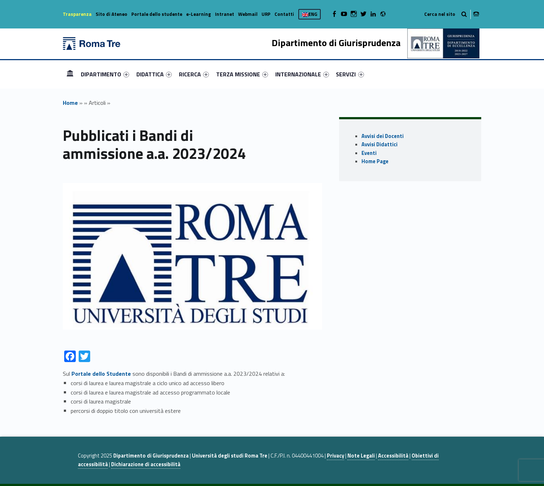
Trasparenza (77, 14)
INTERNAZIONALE (302, 74)
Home (70, 74)
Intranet (224, 14)
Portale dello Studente (101, 373)
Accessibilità (393, 456)
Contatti (284, 14)
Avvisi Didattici (379, 144)
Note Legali (361, 456)
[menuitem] (70, 74)
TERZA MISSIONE (242, 74)
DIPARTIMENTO (105, 74)
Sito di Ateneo (111, 14)
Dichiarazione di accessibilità (145, 464)
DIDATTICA (154, 74)
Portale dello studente (156, 14)
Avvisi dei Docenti (382, 136)
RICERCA (194, 74)
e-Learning (198, 14)
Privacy (335, 456)
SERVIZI (350, 74)
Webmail (248, 14)
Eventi (369, 153)
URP (266, 14)
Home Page (375, 161)
